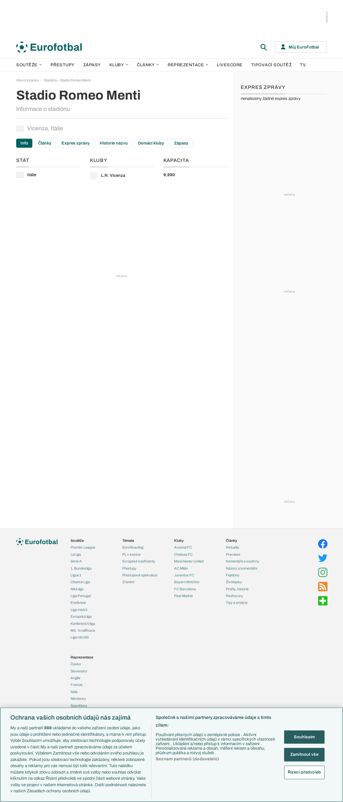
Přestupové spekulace (139, 575)
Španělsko (79, 706)
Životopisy (234, 582)
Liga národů (80, 637)
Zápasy (92, 65)
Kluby (119, 65)
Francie (77, 685)
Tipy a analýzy (237, 602)
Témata (128, 540)
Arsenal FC (183, 547)
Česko (76, 664)
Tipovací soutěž (271, 65)
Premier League (83, 547)
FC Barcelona (185, 589)
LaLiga (76, 554)
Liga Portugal (81, 596)
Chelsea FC (183, 554)
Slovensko (79, 671)
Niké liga (77, 589)
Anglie (75, 678)
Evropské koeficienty (138, 561)
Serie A (76, 561)
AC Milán (181, 568)
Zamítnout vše (304, 754)
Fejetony (232, 575)
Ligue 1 (76, 575)
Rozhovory (234, 596)
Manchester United (189, 561)
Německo (78, 698)
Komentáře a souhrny (242, 561)
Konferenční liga (83, 624)
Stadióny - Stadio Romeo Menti (67, 80)
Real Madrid (183, 596)
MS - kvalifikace (83, 630)
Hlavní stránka (27, 80)
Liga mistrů (79, 610)
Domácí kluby (151, 143)
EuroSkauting (132, 547)
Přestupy (62, 65)
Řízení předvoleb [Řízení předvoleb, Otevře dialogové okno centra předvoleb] (304, 772)
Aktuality (232, 547)
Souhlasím (304, 736)
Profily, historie (237, 589)
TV (303, 65)
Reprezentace (188, 65)
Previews (233, 554)
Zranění (128, 582)
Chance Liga (80, 582)
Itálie (74, 692)
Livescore (230, 65)
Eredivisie (78, 602)
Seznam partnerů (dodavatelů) (187, 759)
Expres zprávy (75, 143)
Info (24, 143)
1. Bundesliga (81, 568)
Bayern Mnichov (187, 582)
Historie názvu (114, 143)
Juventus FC (184, 575)
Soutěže (29, 65)
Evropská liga (81, 616)
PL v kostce (131, 554)
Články (44, 143)
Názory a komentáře (241, 568)
